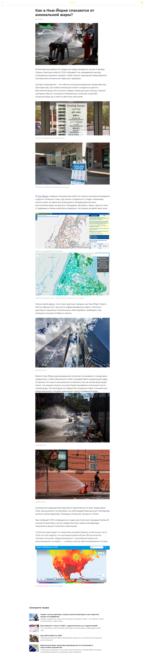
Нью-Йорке (43, 197)
